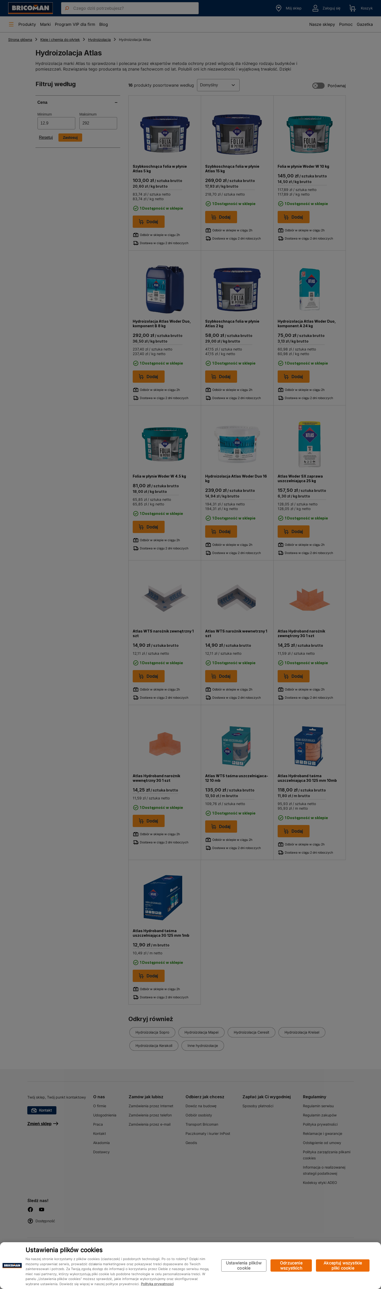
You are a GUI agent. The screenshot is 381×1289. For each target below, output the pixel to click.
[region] (190, 1265)
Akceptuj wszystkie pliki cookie (343, 1265)
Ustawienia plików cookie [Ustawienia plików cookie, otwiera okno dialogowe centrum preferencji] (244, 1265)
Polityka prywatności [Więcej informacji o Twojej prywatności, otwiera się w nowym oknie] (157, 1284)
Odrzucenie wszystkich (291, 1265)
